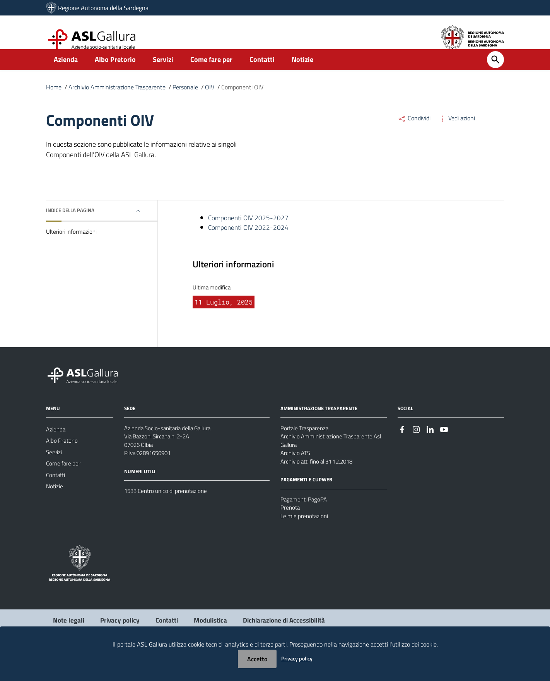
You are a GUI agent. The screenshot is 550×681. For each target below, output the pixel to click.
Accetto (257, 659)
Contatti (262, 72)
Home (53, 99)
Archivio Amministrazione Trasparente (117, 99)
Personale (185, 99)
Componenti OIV (242, 99)
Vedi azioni (456, 130)
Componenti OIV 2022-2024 (249, 241)
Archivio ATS (296, 474)
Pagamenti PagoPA (305, 522)
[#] (402, 446)
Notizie (302, 72)
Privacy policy (297, 658)
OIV (209, 99)
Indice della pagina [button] (72, 223)
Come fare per (211, 72)
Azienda (66, 72)
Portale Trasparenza (305, 446)
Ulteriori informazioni (72, 245)
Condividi (414, 130)
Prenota (290, 531)
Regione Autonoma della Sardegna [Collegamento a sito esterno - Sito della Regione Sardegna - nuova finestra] (103, 7)
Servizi (163, 72)
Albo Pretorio (115, 72)
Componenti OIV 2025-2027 (249, 231)
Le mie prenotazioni (305, 541)
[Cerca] (495, 72)
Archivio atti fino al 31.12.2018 (320, 483)
